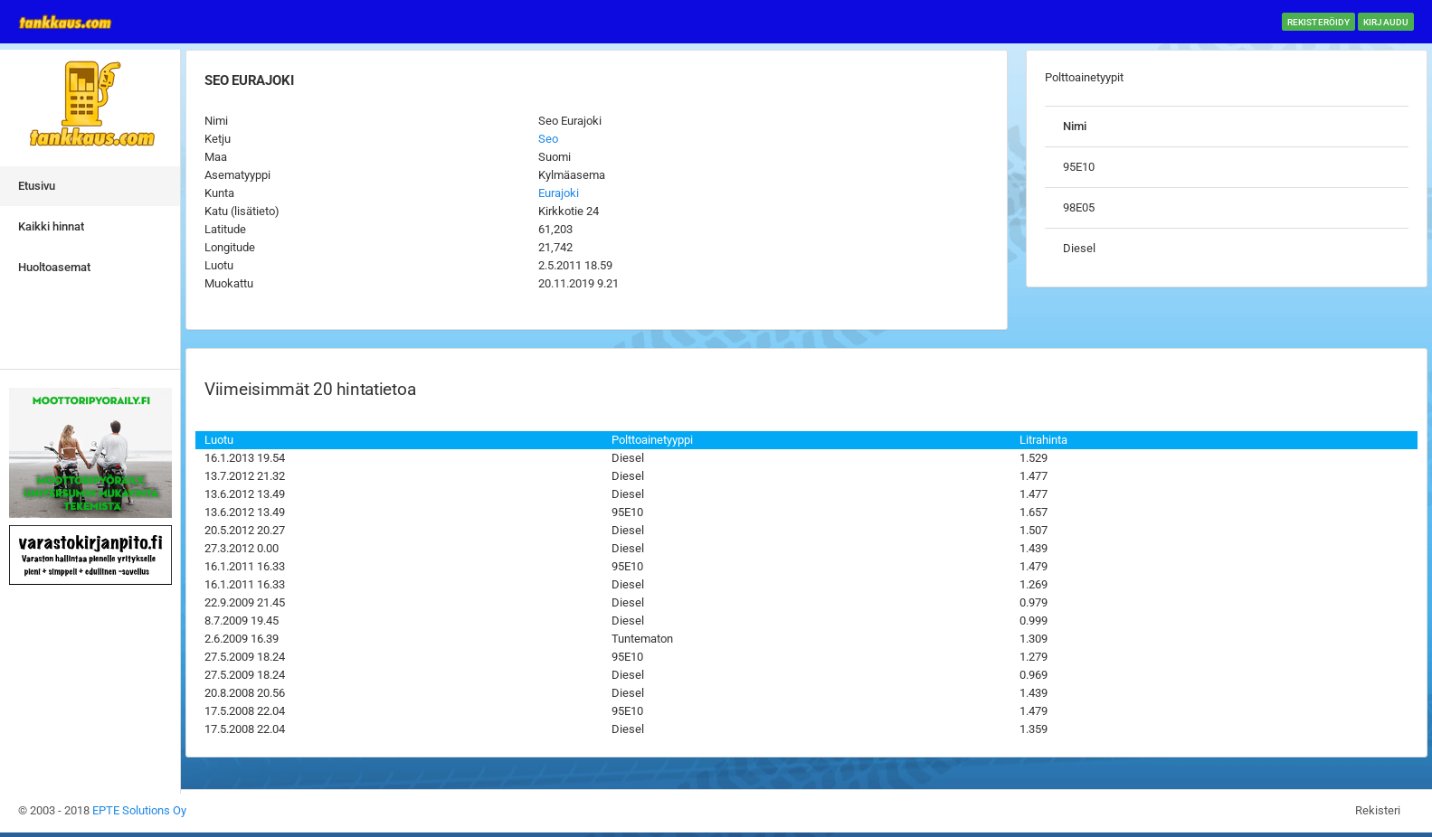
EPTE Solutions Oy (139, 810)
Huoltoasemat (54, 267)
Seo (548, 139)
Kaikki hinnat (51, 226)
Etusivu (36, 186)
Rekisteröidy (1318, 22)
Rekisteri (1377, 810)
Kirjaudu (1385, 22)
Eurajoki (558, 193)
